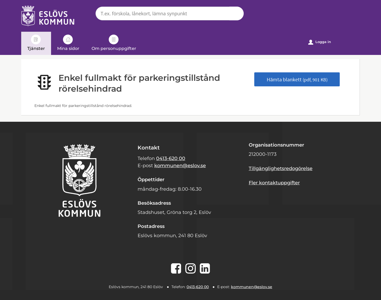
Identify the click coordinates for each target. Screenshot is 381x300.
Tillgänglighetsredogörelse (280, 168)
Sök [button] (236, 13)
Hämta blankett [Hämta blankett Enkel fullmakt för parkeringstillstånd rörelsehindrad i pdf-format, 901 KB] (297, 79)
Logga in (319, 42)
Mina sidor (68, 43)
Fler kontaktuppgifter (274, 183)
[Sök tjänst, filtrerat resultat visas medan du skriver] (170, 13)
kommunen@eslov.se (180, 165)
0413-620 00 (170, 158)
